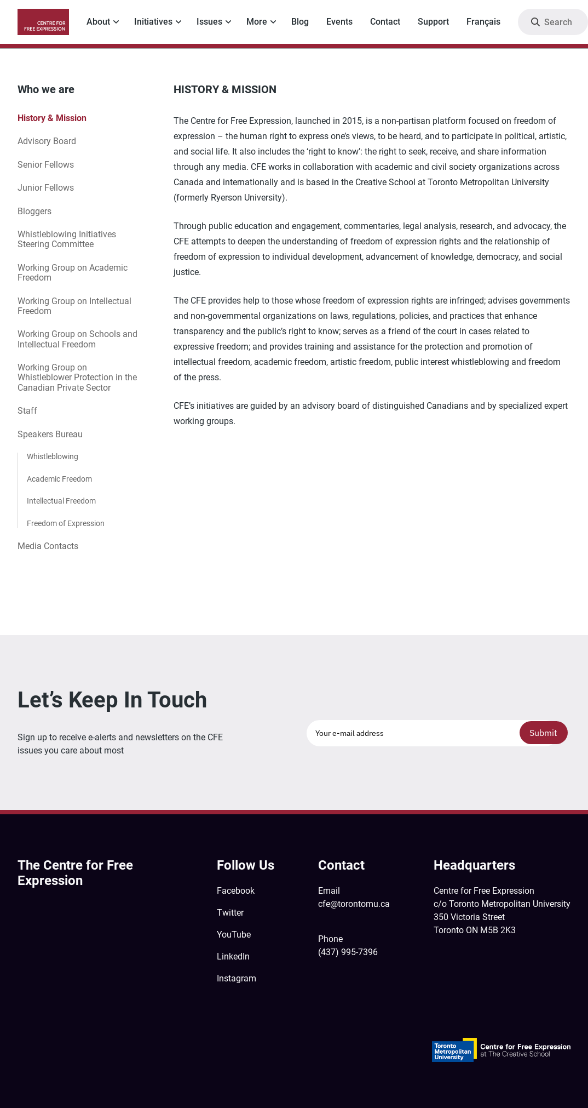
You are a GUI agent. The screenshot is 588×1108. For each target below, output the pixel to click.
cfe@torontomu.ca (354, 904)
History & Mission (52, 118)
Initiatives (153, 21)
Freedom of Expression (66, 523)
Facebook (236, 891)
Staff (27, 410)
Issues (209, 21)
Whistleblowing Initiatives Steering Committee (67, 239)
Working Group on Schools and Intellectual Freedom (77, 339)
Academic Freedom (59, 479)
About (98, 21)
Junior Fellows (46, 187)
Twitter (230, 912)
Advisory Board (47, 141)
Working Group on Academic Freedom (73, 272)
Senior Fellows (46, 164)
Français (483, 21)
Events (339, 21)
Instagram (236, 978)
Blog (300, 21)
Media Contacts (48, 546)
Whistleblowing (52, 456)
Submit (543, 732)
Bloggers (34, 211)
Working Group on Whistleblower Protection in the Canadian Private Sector (77, 377)
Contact (385, 21)
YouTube (234, 934)
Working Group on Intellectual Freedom (74, 306)
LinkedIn (233, 956)
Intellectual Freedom (61, 501)
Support (433, 21)
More (256, 21)
